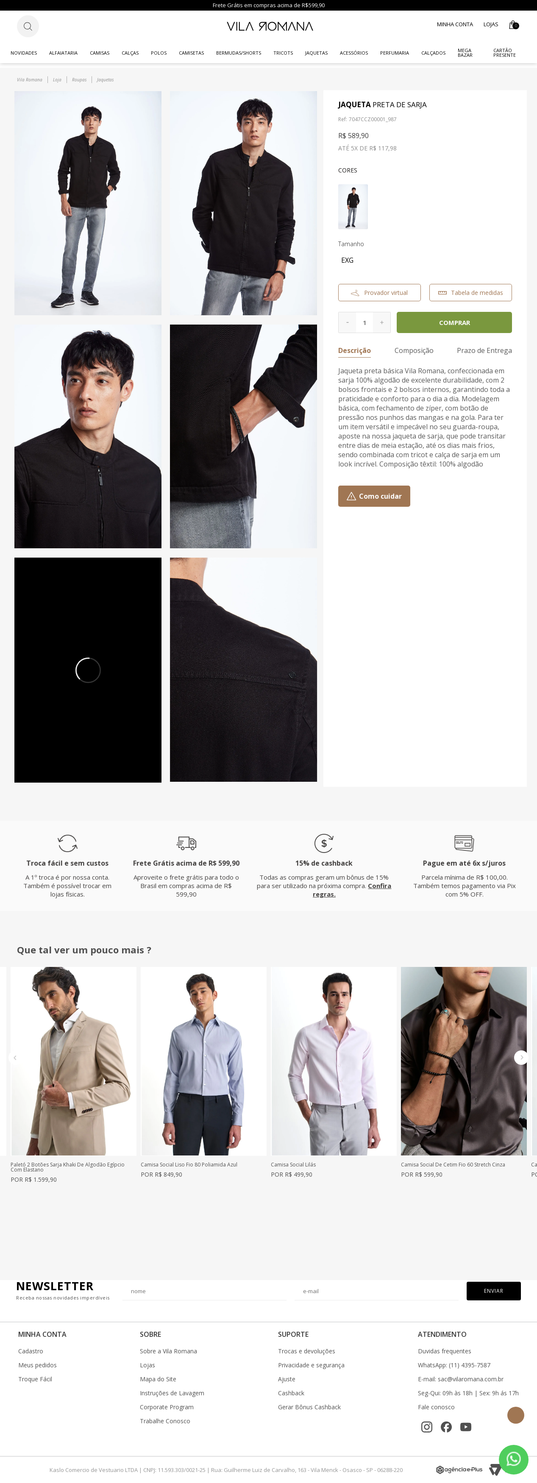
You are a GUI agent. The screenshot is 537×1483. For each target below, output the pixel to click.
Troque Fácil (35, 1379)
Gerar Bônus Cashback (309, 1407)
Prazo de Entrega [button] (484, 350)
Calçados (433, 53)
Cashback (291, 1393)
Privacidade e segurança (311, 1365)
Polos (159, 53)
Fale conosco (436, 1407)
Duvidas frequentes (444, 1351)
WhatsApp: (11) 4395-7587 (454, 1365)
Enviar (494, 1290)
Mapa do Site (158, 1379)
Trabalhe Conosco (165, 1421)
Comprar (454, 322)
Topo (515, 1415)
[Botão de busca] (28, 26)
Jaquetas (316, 53)
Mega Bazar (465, 52)
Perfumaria (394, 53)
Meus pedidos (37, 1365)
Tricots (283, 53)
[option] (73, 1075)
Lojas (491, 24)
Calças (130, 53)
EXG (347, 260)
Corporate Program (167, 1407)
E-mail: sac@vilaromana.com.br (461, 1379)
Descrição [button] (354, 350)
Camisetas (191, 53)
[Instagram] (427, 1427)
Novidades (24, 53)
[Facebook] (446, 1427)
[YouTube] (466, 1427)
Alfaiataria (63, 53)
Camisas (99, 53)
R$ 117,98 (383, 148)
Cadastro (30, 1351)
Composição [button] (414, 350)
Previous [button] (15, 1057)
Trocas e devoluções (306, 1351)
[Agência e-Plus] (459, 1470)
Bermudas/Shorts (238, 53)
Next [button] (521, 1057)
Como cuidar (380, 496)
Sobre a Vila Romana (168, 1351)
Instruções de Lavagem (172, 1393)
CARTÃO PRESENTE (504, 52)
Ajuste (286, 1379)
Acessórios (354, 53)
